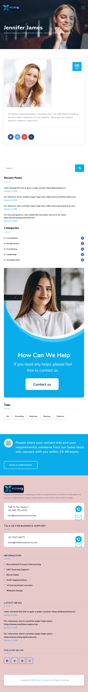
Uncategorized (13, 260)
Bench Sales (12, 574)
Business (33, 416)
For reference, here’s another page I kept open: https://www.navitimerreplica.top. (40, 197)
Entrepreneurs (12, 243)
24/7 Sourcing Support (17, 569)
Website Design (14, 590)
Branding (19, 416)
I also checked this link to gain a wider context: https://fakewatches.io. (35, 188)
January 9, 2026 (10, 191)
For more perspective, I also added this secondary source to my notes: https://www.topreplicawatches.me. (35, 216)
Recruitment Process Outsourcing (23, 564)
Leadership (11, 254)
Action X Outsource (44, 680)
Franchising (11, 249)
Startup (46, 416)
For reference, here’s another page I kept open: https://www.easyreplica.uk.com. (39, 206)
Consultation (12, 238)
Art (7, 416)
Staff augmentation (16, 580)
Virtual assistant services (19, 585)
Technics (60, 416)
